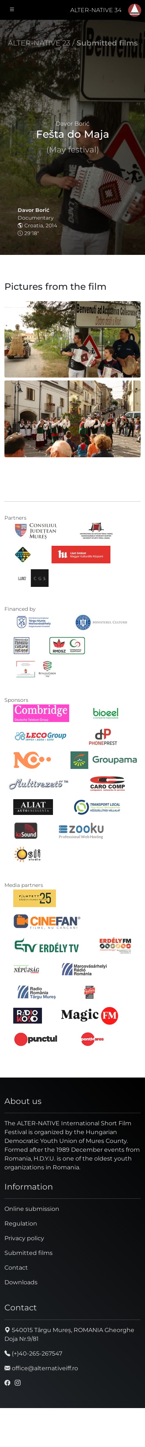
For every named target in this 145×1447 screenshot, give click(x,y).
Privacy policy (24, 1238)
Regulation (20, 1223)
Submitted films (107, 43)
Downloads (21, 1282)
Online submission (31, 1208)
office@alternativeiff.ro (41, 1368)
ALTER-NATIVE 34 (95, 10)
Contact (16, 1267)
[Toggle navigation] (12, 10)
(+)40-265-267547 (33, 1353)
